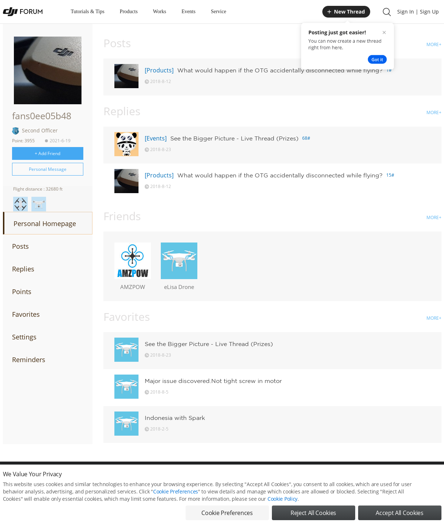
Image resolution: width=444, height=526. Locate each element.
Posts (20, 246)
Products (129, 11)
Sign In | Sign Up (418, 11)
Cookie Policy (282, 500)
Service (218, 11)
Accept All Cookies (399, 515)
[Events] (156, 138)
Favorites (26, 314)
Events (189, 11)
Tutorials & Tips (88, 11)
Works (159, 11)
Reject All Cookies (313, 515)
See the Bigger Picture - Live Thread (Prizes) (234, 138)
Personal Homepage (45, 223)
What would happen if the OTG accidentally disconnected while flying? (280, 70)
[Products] (159, 70)
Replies (23, 268)
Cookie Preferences (175, 493)
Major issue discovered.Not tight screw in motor (213, 380)
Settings (24, 336)
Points (21, 291)
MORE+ (433, 44)
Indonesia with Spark (175, 417)
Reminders (28, 359)
